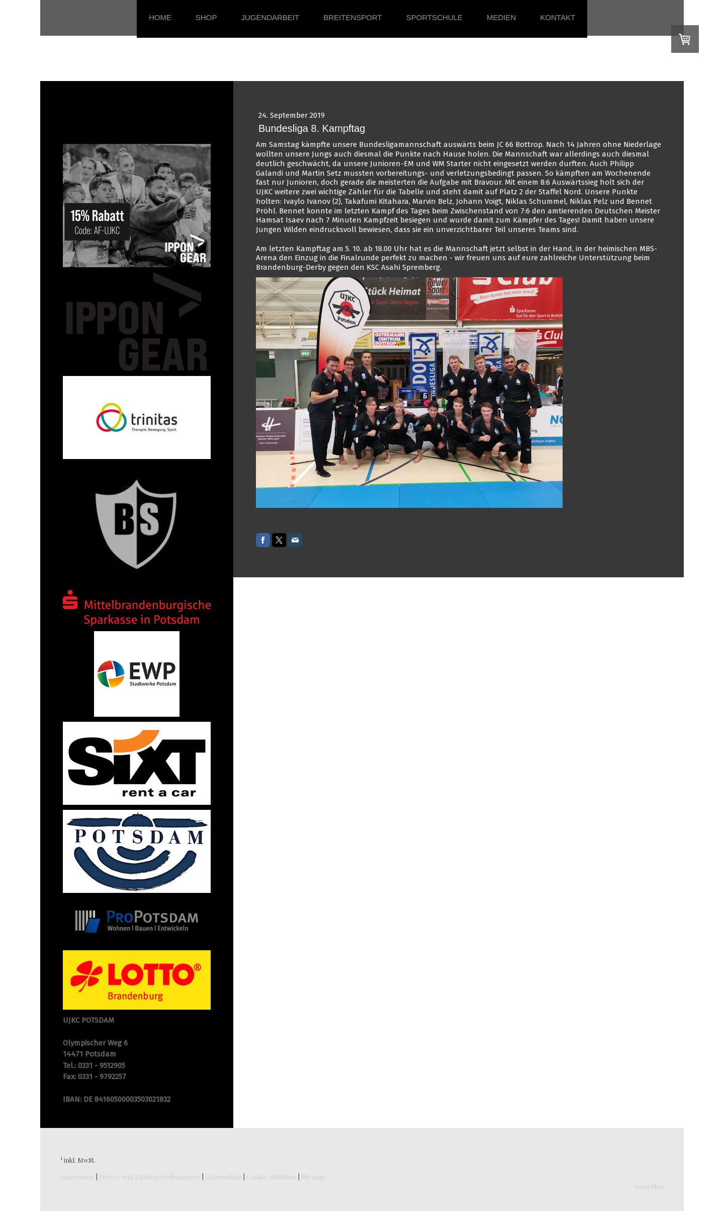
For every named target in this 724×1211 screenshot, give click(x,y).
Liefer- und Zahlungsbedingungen (150, 1176)
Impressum (77, 1176)
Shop (206, 17)
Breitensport (352, 17)
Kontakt (557, 17)
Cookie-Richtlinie (271, 1176)
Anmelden (649, 1186)
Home (160, 17)
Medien (501, 17)
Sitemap (313, 1176)
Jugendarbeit (270, 17)
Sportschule (434, 17)
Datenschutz (223, 1176)
